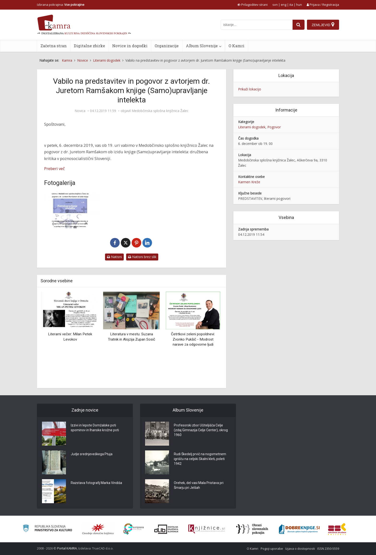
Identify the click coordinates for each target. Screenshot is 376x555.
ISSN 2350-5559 (328, 548)
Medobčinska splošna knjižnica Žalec (160, 111)
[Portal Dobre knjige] (299, 529)
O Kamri (236, 45)
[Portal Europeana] (134, 529)
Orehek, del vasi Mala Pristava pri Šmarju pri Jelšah (198, 485)
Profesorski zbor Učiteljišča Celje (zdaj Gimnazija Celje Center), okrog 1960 (201, 430)
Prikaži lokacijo (249, 89)
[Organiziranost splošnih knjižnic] (98, 529)
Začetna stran (54, 45)
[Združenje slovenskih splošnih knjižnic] (206, 529)
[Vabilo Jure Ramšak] (71, 210)
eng (283, 4)
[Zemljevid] (323, 25)
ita (291, 4)
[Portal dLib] (166, 529)
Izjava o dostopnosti (300, 548)
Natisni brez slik (142, 256)
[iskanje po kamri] (257, 25)
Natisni (114, 256)
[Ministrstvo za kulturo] (47, 529)
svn (275, 4)
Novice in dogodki (129, 45)
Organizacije (167, 45)
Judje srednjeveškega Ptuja (91, 454)
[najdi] (299, 25)
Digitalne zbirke (89, 45)
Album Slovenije (202, 45)
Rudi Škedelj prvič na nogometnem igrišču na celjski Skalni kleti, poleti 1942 (200, 459)
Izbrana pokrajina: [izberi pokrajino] (60, 4)
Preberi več (54, 168)
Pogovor (274, 127)
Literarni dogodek (251, 127)
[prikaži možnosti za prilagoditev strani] (252, 4)
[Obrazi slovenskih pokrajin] (252, 529)
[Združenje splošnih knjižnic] (337, 529)
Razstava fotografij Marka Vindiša (96, 483)
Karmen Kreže (249, 182)
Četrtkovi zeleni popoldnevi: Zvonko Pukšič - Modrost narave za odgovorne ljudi (193, 339)
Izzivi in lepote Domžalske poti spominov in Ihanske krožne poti (95, 427)
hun (299, 4)
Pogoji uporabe (272, 548)
